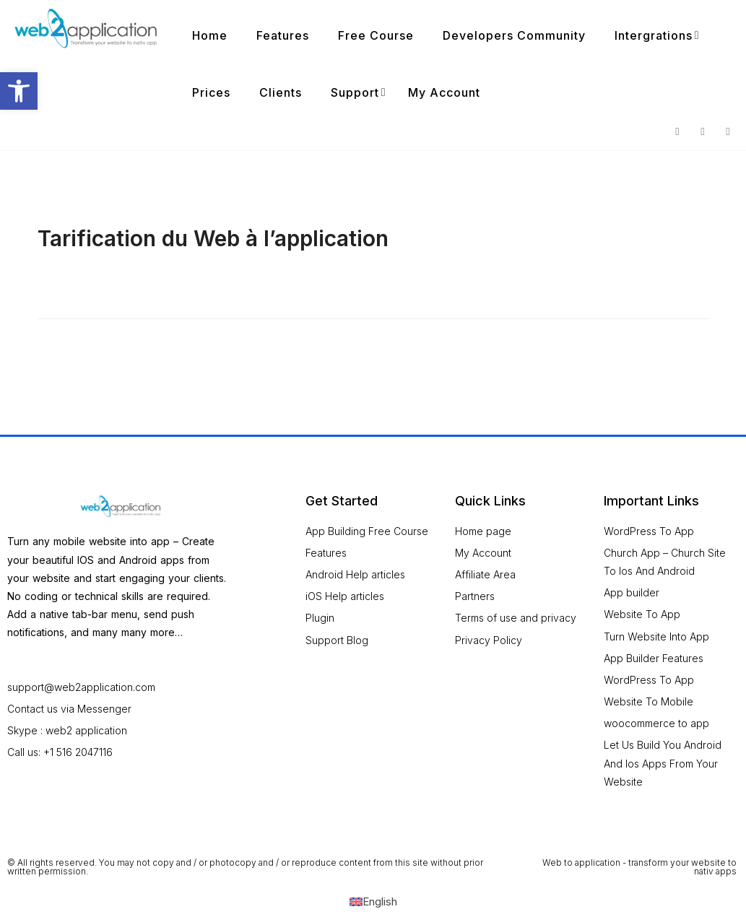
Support (355, 92)
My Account (444, 92)
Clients (280, 92)
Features (282, 35)
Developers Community (514, 35)
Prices (211, 92)
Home (209, 35)
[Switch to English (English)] (373, 901)
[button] (19, 91)
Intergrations (654, 35)
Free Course (376, 35)
